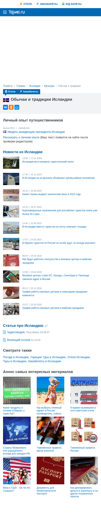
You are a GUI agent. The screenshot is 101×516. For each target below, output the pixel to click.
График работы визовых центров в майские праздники (53, 308)
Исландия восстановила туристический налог (48, 161)
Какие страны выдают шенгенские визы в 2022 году (51, 194)
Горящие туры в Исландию (48, 357)
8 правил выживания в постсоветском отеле (83, 409)
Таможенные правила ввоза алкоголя (49, 449)
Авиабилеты (48, 4)
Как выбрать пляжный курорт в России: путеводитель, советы (49, 410)
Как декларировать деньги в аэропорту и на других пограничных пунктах (84, 492)
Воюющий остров (18, 339)
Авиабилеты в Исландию (44, 361)
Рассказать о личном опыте (21, 137)
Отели (27, 4)
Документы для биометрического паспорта (46, 490)
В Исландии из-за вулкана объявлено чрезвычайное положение (58, 178)
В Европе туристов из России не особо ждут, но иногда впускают (58, 243)
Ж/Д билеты (74, 4)
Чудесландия (16, 332)
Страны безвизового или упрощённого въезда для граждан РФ (16, 450)
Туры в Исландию (14, 361)
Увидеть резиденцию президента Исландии (36, 131)
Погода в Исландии (16, 357)
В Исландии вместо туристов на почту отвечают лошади (54, 226)
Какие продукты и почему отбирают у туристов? (14, 410)
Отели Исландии (79, 357)
